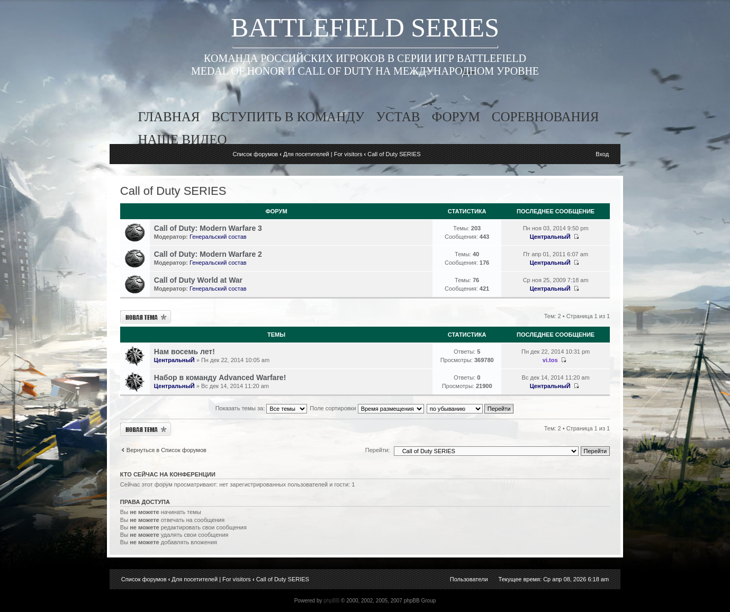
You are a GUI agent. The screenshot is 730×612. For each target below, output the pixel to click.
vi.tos (550, 360)
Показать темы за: (261, 408)
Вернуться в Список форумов (166, 450)
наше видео (182, 139)
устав (398, 117)
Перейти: (377, 450)
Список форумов (255, 154)
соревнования (545, 117)
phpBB (331, 601)
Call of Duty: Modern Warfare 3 (208, 228)
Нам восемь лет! (184, 351)
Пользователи (469, 579)
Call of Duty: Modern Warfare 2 (208, 254)
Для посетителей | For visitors (323, 154)
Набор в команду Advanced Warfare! (220, 377)
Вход (602, 154)
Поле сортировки (366, 408)
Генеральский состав (218, 236)
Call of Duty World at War (198, 280)
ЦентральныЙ (550, 236)
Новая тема (145, 316)
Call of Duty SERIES (393, 154)
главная (169, 117)
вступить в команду (288, 117)
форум (455, 117)
